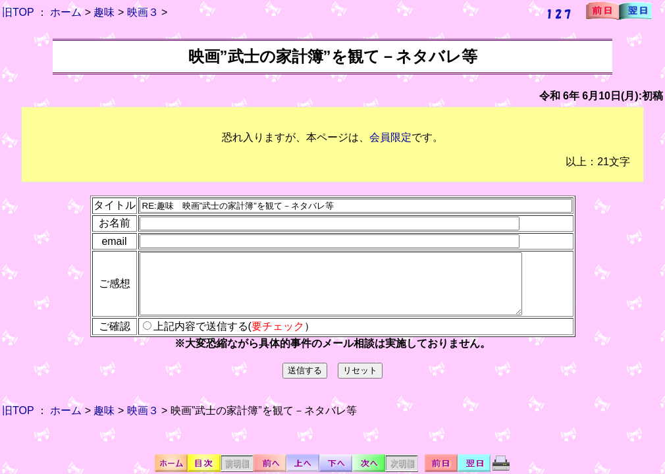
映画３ (143, 12)
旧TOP (18, 12)
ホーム (66, 12)
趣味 (104, 12)
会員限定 (390, 137)
